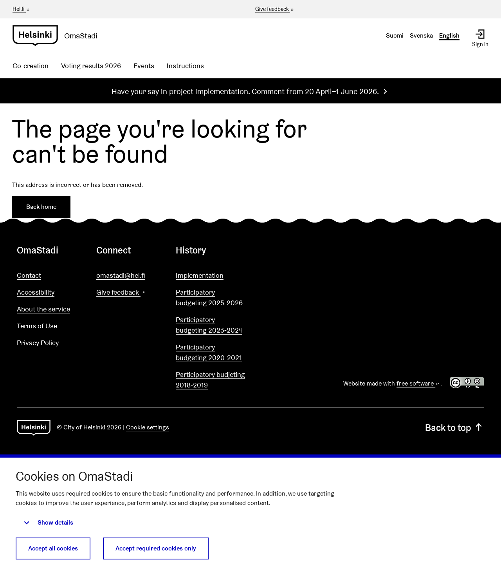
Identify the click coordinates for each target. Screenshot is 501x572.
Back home (41, 207)
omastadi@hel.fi (120, 275)
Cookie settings (147, 427)
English (449, 35)
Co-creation (31, 65)
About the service (43, 308)
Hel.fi (22, 9)
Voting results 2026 (91, 65)
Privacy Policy (38, 342)
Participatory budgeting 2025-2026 (209, 297)
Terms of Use (37, 325)
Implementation (199, 275)
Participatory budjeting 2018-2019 (210, 379)
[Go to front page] (58, 36)
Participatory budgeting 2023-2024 (209, 325)
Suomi (395, 35)
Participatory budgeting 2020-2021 (209, 352)
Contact (29, 275)
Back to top (454, 428)
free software (418, 383)
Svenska (421, 35)
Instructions (185, 65)
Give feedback (275, 9)
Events (143, 65)
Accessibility (35, 292)
